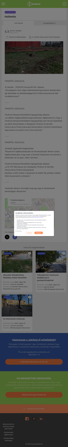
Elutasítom (29, 233)
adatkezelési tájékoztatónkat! (37, 217)
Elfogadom (38, 233)
